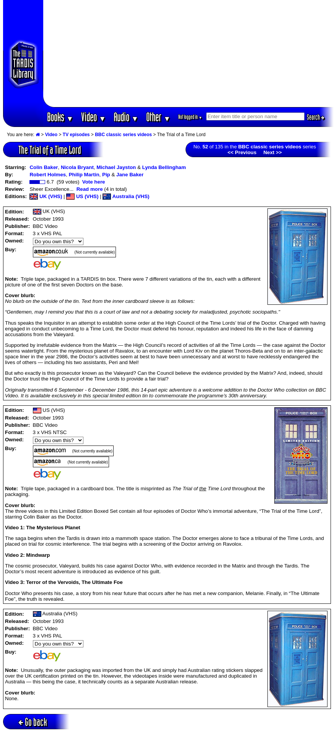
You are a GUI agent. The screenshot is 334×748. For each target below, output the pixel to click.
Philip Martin (84, 174)
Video (93, 117)
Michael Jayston (116, 167)
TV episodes (76, 134)
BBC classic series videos (123, 134)
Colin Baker (43, 167)
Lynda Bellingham (164, 167)
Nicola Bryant (77, 167)
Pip (106, 174)
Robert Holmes (47, 174)
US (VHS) (82, 196)
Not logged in (190, 117)
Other (158, 117)
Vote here (93, 182)
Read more (90, 189)
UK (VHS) (45, 196)
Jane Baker (129, 174)
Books (60, 117)
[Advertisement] (188, 53)
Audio (126, 117)
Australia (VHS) (126, 196)
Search (315, 117)
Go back (32, 722)
